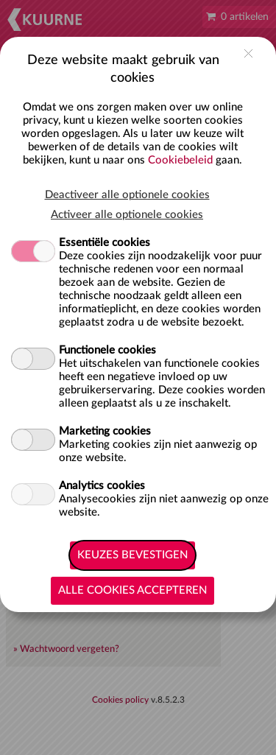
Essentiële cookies (104, 242)
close (248, 53)
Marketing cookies (105, 431)
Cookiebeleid (180, 160)
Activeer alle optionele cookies (127, 214)
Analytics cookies (102, 485)
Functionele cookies (107, 350)
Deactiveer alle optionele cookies (127, 194)
